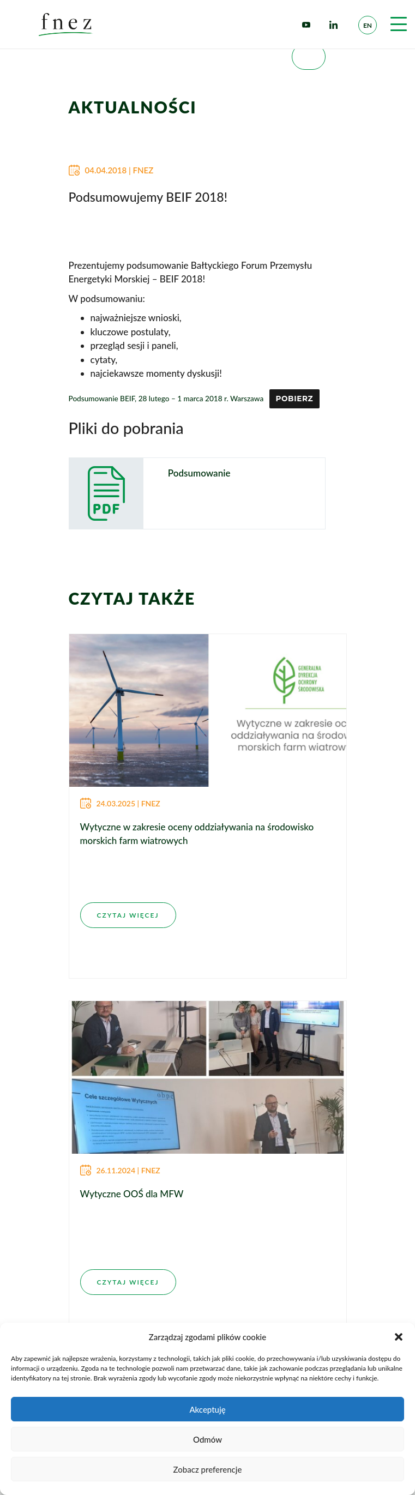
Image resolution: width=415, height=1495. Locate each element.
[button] (398, 1336)
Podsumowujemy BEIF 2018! (148, 196)
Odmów (207, 1439)
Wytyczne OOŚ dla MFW (132, 1193)
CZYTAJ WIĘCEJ (128, 915)
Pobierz (294, 398)
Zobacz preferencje (207, 1469)
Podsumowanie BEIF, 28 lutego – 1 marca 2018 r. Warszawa (166, 398)
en (367, 25)
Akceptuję (207, 1409)
